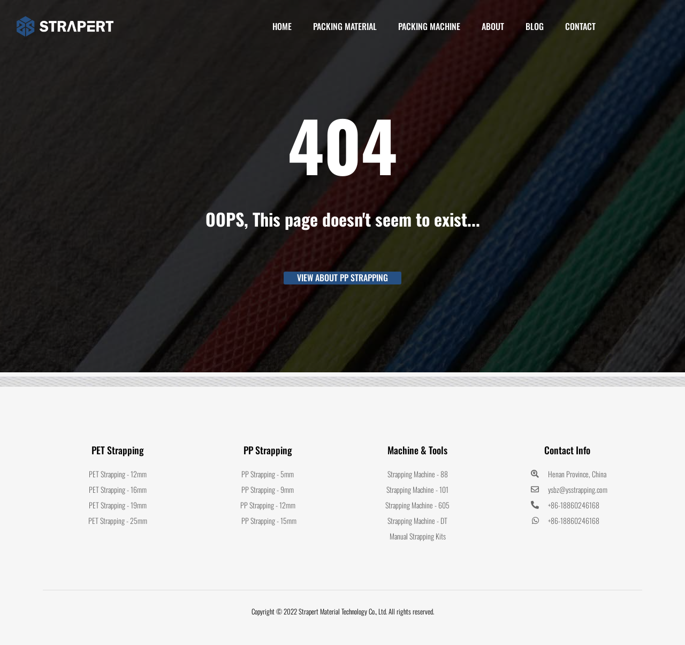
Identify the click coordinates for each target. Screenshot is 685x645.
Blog (535, 26)
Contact (580, 26)
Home (282, 26)
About (493, 26)
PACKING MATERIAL (345, 26)
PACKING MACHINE (429, 26)
